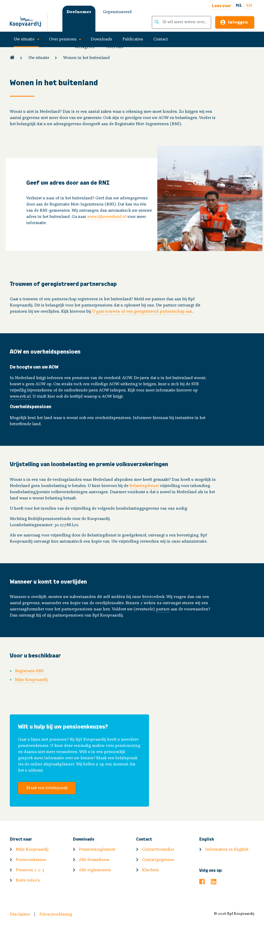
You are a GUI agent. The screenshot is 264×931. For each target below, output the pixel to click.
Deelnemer (79, 12)
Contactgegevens (158, 860)
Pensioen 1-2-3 (30, 870)
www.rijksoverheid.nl (106, 217)
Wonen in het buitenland (86, 58)
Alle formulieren (94, 860)
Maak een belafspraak (47, 788)
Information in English (227, 850)
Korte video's (28, 880)
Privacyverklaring (55, 914)
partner (163, 609)
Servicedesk (153, 597)
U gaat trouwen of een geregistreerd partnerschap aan (142, 312)
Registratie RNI (29, 671)
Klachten (150, 870)
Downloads (101, 39)
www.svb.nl (20, 397)
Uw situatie (24, 39)
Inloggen (238, 22)
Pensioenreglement (97, 850)
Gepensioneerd (117, 12)
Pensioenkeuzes (31, 860)
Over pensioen (63, 39)
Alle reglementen (95, 870)
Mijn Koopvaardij (31, 680)
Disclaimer (20, 914)
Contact (160, 39)
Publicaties (132, 39)
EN (249, 6)
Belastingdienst (144, 486)
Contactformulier (158, 850)
